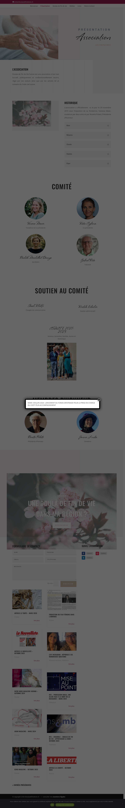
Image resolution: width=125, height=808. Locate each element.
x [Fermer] (99, 399)
